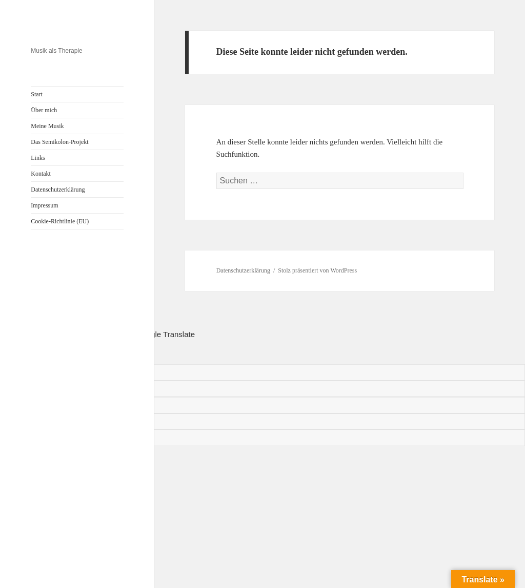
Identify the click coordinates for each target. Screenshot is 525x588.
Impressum (44, 205)
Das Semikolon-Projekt (59, 141)
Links (38, 157)
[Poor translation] (54, 352)
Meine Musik (47, 126)
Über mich (44, 110)
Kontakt (41, 173)
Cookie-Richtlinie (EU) (60, 221)
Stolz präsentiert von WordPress (317, 270)
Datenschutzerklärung (58, 189)
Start (37, 94)
